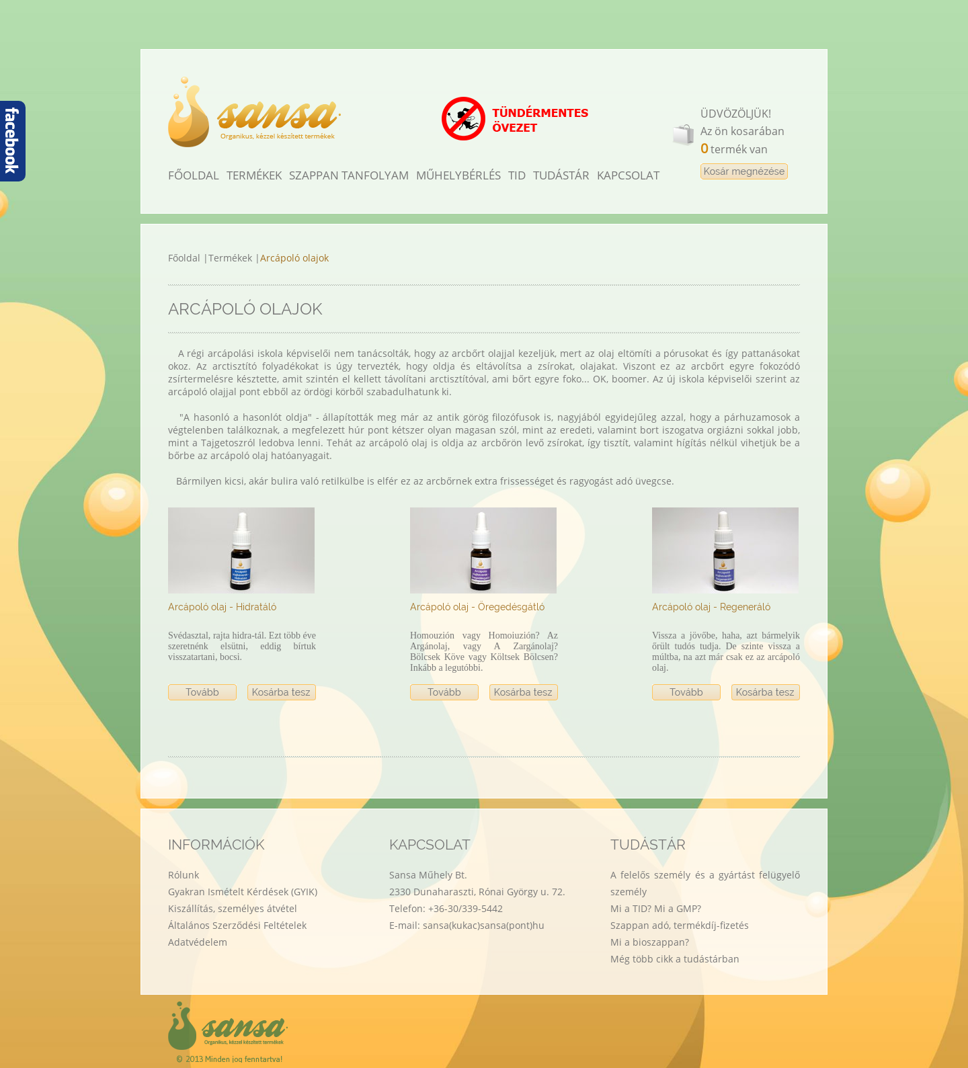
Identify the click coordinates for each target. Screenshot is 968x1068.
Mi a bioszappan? (649, 942)
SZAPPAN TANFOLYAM (349, 175)
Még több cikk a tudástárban (674, 958)
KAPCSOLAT (628, 175)
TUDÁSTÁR (561, 175)
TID (517, 175)
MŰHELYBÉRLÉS (458, 175)
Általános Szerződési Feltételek (237, 925)
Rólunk (183, 874)
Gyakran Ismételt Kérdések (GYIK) (242, 891)
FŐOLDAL (193, 175)
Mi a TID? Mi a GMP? (655, 908)
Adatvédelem (197, 942)
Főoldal (185, 257)
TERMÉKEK (254, 175)
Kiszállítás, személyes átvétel (232, 908)
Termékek (231, 257)
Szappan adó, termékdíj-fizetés (679, 925)
